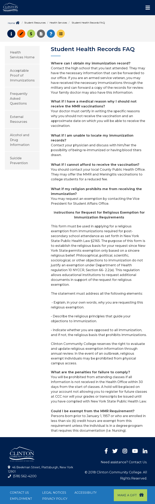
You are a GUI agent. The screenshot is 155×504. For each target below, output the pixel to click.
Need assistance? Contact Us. (124, 462)
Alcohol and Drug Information (19, 140)
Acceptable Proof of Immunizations (22, 75)
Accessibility (85, 492)
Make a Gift (130, 495)
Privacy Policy (54, 499)
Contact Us (19, 492)
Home (11, 23)
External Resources (18, 119)
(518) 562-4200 (25, 476)
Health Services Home (22, 54)
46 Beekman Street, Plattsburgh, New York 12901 (40, 469)
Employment (21, 499)
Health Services (58, 22)
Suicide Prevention (19, 160)
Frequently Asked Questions (18, 98)
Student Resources (35, 22)
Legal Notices (54, 492)
